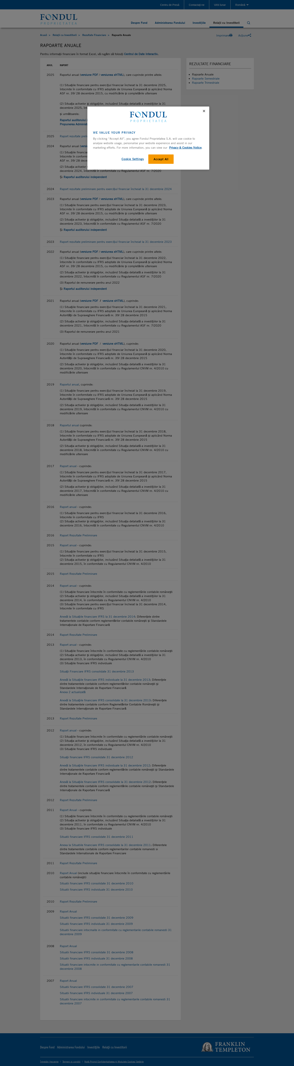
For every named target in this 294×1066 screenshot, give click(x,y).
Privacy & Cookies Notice (185, 147)
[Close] (204, 111)
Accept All (161, 159)
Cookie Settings (133, 159)
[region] (148, 138)
